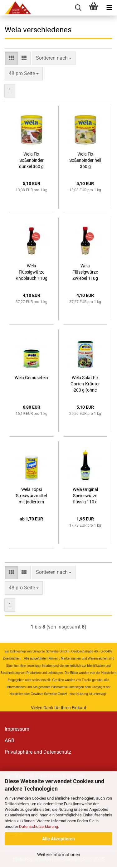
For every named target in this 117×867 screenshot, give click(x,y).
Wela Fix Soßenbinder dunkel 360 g (31, 160)
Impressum (17, 729)
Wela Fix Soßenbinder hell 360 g (85, 160)
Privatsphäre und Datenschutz (38, 752)
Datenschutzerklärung (38, 826)
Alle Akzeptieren (58, 838)
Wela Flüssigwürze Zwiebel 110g (85, 272)
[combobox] (54, 58)
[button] (11, 58)
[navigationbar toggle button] (109, 8)
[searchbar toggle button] (78, 8)
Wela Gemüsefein (31, 377)
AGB (9, 740)
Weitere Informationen (58, 854)
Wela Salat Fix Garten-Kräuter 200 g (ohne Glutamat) (85, 384)
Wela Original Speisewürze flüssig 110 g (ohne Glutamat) (85, 496)
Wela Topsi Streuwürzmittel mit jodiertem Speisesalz (31, 496)
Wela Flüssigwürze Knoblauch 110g (31, 272)
